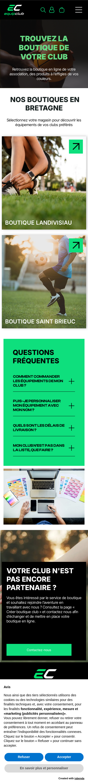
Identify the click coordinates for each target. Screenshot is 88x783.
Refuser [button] (24, 757)
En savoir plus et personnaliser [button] (44, 768)
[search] (43, 10)
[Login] (51, 10)
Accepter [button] (64, 757)
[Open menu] (78, 9)
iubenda (79, 778)
